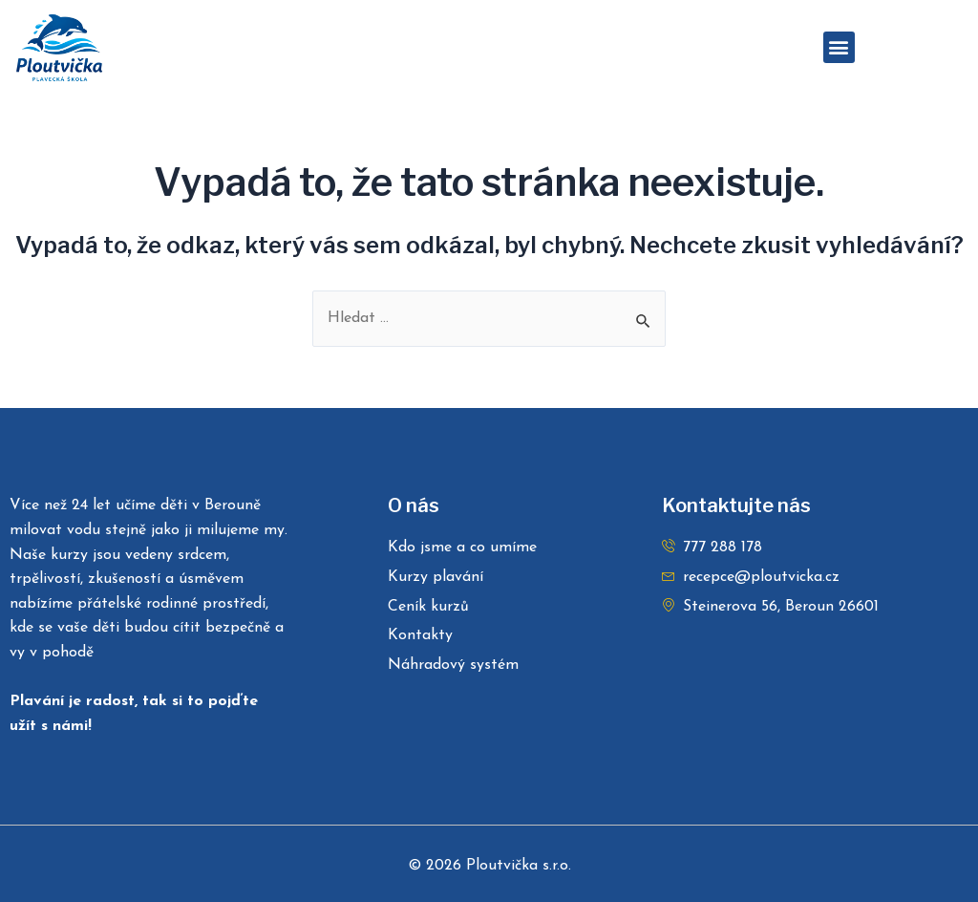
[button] (839, 47)
